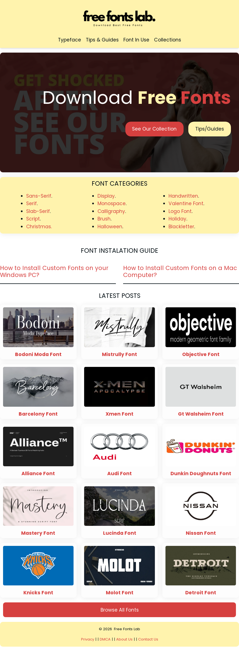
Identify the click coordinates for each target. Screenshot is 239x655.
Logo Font (180, 211)
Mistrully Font (119, 354)
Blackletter (181, 226)
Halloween (109, 226)
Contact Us (148, 639)
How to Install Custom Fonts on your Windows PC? (54, 271)
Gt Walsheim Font (201, 414)
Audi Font (119, 474)
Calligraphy (111, 211)
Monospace (111, 203)
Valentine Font (186, 203)
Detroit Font (200, 593)
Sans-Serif (38, 196)
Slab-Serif (38, 211)
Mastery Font (38, 533)
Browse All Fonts (120, 610)
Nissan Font (201, 533)
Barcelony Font (38, 414)
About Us (124, 639)
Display (106, 196)
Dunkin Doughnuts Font (200, 474)
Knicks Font (38, 593)
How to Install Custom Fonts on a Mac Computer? (180, 271)
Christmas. (39, 226)
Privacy (88, 639)
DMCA (105, 639)
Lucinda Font (119, 533)
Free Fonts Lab (127, 629)
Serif (31, 203)
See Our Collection (154, 129)
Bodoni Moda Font (38, 354)
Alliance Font (38, 474)
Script (33, 218)
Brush (104, 218)
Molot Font (119, 593)
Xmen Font (119, 414)
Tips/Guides (209, 129)
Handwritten (183, 196)
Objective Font (201, 354)
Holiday (177, 218)
